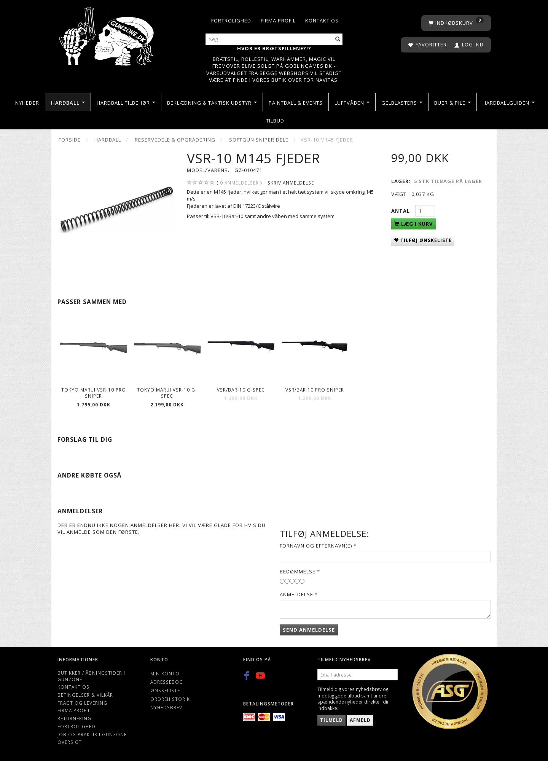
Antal (401, 210)
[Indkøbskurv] (456, 23)
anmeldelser (239, 183)
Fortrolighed (231, 20)
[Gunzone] (107, 34)
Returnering (74, 718)
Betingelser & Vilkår (85, 695)
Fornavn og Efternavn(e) (316, 545)
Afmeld (360, 720)
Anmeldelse (296, 594)
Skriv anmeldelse (291, 183)
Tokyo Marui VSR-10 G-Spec (167, 393)
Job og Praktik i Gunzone (92, 734)
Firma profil (278, 20)
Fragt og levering (82, 703)
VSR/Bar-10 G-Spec (241, 390)
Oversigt (69, 742)
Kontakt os (322, 20)
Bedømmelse (297, 571)
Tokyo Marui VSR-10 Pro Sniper (93, 393)
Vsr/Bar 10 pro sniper (314, 390)
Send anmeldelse (309, 629)
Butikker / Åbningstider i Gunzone (91, 676)
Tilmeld (331, 720)
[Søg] (338, 39)
